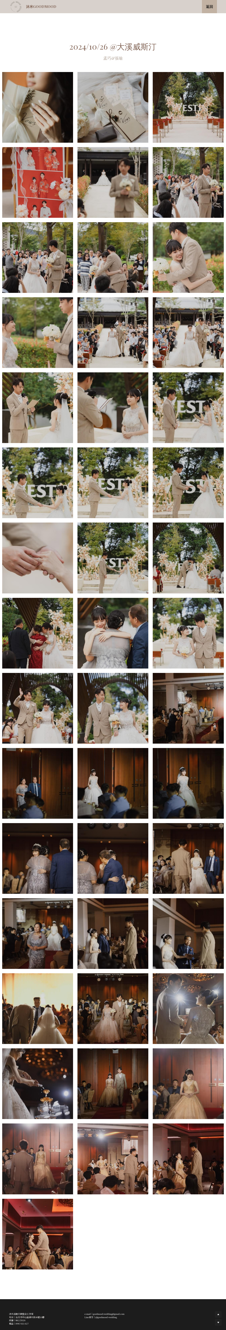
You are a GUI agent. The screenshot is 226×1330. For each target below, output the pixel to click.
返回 (209, 6)
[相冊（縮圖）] (37, 107)
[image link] (16, 6)
